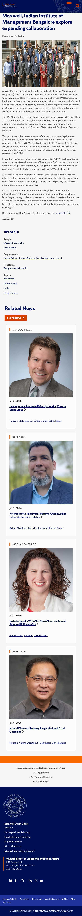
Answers (8, 827)
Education (9, 278)
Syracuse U (7, 902)
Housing (13, 420)
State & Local (25, 420)
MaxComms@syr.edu (41, 777)
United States (11, 293)
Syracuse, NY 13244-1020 (20, 865)
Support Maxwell (13, 841)
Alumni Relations (13, 846)
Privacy (73, 899)
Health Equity (34, 528)
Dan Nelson (10, 247)
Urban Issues (55, 420)
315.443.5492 (41, 781)
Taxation (28, 635)
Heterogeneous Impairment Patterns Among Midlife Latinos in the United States (37, 515)
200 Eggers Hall (14, 862)
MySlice (65, 899)
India (6, 288)
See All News (15, 317)
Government (10, 283)
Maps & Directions (52, 899)
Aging (12, 528)
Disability (21, 528)
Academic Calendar (10, 899)
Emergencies (37, 899)
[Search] (77, 6)
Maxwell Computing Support (19, 850)
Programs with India (14, 268)
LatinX (45, 528)
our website (61, 213)
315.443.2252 (14, 868)
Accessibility (24, 899)
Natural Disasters (27, 742)
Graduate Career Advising (17, 836)
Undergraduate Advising (17, 832)
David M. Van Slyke (14, 242)
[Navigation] (69, 6)
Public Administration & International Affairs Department (33, 257)
